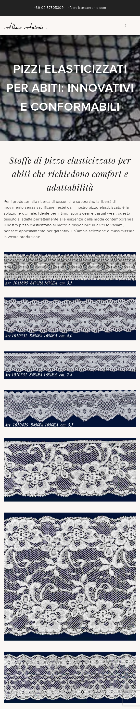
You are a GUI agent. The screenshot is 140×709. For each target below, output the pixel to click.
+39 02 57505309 (49, 8)
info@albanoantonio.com (86, 8)
